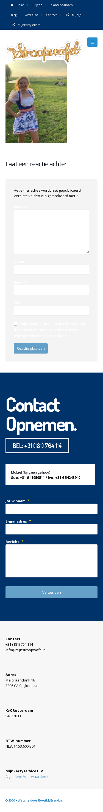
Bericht (14, 541)
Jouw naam (17, 500)
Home (17, 5)
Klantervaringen (62, 5)
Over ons (31, 15)
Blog (13, 15)
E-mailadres (18, 521)
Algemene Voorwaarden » (27, 776)
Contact (51, 15)
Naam (20, 261)
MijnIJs (73, 15)
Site (17, 302)
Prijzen (37, 5)
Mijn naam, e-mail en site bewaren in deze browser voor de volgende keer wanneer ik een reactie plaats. (50, 329)
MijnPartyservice (25, 25)
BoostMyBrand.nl (50, 800)
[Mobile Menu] (92, 42)
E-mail (20, 282)
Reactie (22, 206)
